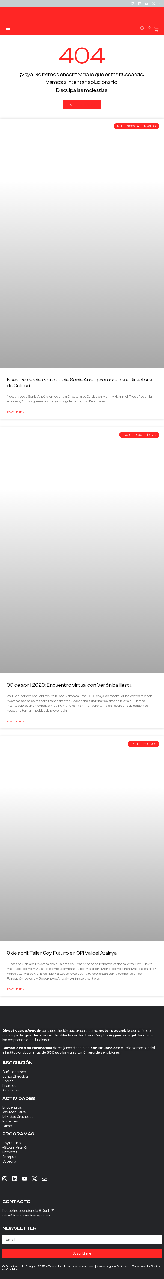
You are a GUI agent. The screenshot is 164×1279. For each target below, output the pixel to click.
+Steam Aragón (15, 1148)
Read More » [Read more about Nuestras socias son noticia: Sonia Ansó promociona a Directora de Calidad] (15, 412)
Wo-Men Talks (14, 1112)
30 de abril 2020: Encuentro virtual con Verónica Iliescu (69, 685)
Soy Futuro (11, 1143)
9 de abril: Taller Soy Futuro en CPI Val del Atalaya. (62, 953)
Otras (7, 1126)
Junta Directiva (15, 1076)
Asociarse (10, 1090)
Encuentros (12, 1108)
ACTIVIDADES (18, 1098)
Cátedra (9, 1161)
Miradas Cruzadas (18, 1117)
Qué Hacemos (14, 1072)
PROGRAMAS (18, 1134)
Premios (9, 1086)
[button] (8, 29)
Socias (8, 1081)
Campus (9, 1157)
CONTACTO (16, 1201)
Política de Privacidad (132, 1266)
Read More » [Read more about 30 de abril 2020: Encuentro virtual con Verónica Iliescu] (15, 721)
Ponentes (10, 1121)
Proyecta (10, 1152)
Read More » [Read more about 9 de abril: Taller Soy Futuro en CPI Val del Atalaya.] (15, 989)
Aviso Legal (105, 1266)
